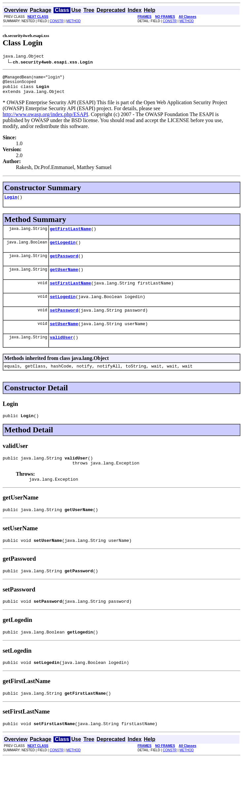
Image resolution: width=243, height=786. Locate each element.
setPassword (64, 323)
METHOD (73, 21)
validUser (61, 352)
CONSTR (56, 21)
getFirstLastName (70, 236)
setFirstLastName (70, 294)
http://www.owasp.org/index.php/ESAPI (45, 119)
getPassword (64, 265)
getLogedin (63, 250)
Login (10, 203)
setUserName (64, 337)
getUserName (64, 279)
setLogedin (63, 308)
